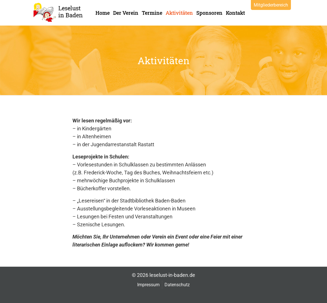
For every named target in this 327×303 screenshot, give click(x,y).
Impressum (148, 284)
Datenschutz (177, 284)
